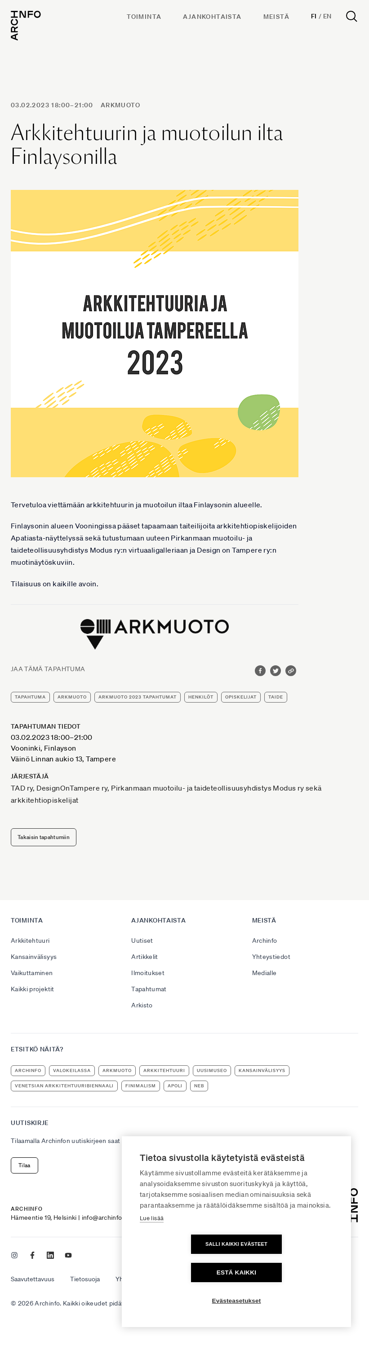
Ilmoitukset (147, 973)
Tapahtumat (149, 989)
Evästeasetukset (236, 1300)
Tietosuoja (85, 1279)
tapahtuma (30, 697)
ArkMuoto (120, 105)
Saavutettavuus (32, 1279)
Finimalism (140, 1085)
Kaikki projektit (32, 989)
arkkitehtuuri (164, 1070)
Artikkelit (144, 957)
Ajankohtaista (212, 17)
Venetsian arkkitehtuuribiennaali (64, 1085)
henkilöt (200, 697)
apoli (175, 1085)
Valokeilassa (72, 1070)
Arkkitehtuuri (30, 940)
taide (275, 697)
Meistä (276, 17)
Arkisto (141, 1005)
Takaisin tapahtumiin (44, 837)
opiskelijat (241, 697)
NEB (199, 1085)
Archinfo (264, 940)
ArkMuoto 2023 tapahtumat (137, 697)
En (327, 16)
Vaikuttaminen (32, 973)
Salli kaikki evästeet (185, 1272)
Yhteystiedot (271, 957)
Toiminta (144, 17)
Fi (314, 16)
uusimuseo (212, 1070)
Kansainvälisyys (34, 957)
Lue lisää (152, 1246)
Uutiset (142, 940)
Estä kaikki (288, 1272)
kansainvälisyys (262, 1070)
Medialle (264, 973)
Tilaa (24, 1165)
